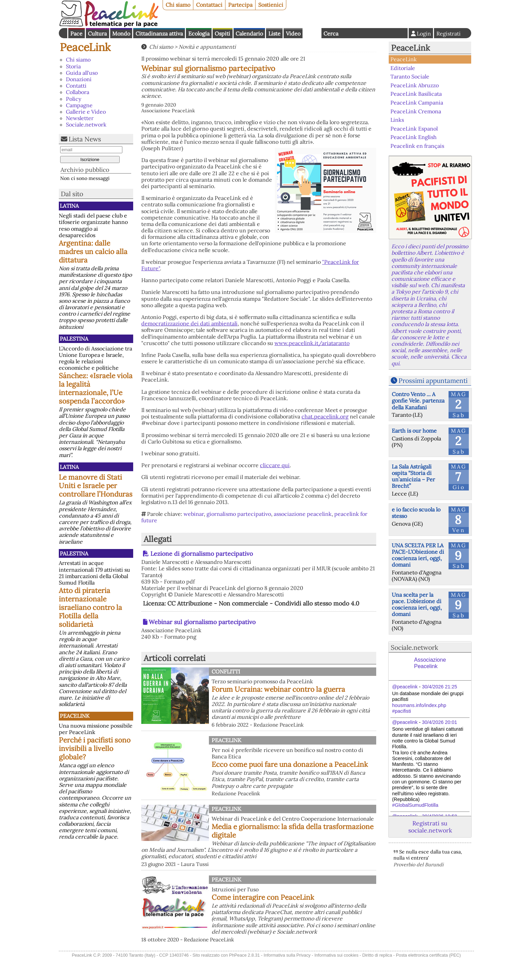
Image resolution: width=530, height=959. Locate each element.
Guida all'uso (82, 72)
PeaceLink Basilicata (416, 93)
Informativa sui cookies (336, 955)
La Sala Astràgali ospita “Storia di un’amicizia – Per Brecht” (413, 476)
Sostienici (270, 4)
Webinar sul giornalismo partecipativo (202, 622)
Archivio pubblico (85, 170)
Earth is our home (414, 430)
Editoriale (402, 68)
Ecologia (199, 33)
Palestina (74, 338)
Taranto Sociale (409, 76)
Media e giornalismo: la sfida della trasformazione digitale (293, 831)
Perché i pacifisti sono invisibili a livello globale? (94, 748)
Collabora (77, 92)
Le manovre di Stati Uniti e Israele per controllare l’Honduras (95, 486)
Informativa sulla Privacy (287, 955)
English (312, 33)
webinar (194, 513)
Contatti (76, 85)
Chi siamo (178, 4)
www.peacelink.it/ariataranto (312, 343)
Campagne (79, 105)
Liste (274, 33)
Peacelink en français (417, 145)
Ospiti (222, 33)
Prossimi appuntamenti (433, 380)
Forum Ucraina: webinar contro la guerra (278, 689)
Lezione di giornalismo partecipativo (201, 553)
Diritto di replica (377, 955)
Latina (69, 205)
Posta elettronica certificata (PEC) (428, 955)
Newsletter (80, 118)
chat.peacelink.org (325, 416)
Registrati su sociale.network (430, 826)
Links (397, 119)
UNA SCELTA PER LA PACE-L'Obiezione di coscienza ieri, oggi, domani (418, 555)
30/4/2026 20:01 (439, 722)
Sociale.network (86, 124)
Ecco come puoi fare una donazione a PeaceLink (290, 764)
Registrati (448, 33)
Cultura (97, 33)
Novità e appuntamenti (207, 46)
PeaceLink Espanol (414, 128)
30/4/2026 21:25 (439, 686)
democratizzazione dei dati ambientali (189, 323)
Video (293, 33)
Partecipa (240, 4)
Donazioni (79, 79)
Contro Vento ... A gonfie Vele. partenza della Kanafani (418, 400)
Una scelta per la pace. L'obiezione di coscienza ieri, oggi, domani (417, 604)
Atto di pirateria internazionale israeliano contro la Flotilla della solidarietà (90, 607)
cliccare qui (275, 465)
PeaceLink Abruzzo (414, 85)
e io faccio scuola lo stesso (416, 512)
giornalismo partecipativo (239, 513)
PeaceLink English (413, 137)
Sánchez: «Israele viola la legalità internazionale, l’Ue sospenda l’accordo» (95, 388)
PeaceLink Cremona (415, 111)
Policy (73, 98)
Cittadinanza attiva (159, 33)
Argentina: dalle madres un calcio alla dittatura (93, 251)
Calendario (249, 33)
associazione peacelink (303, 513)
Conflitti (226, 671)
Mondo (121, 33)
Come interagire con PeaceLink (263, 897)
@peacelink (404, 686)
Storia (73, 66)
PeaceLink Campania (416, 102)
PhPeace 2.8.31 (244, 955)
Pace (76, 33)
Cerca (330, 33)
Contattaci (209, 4)
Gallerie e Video (86, 111)
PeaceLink (85, 47)
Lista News (85, 139)
